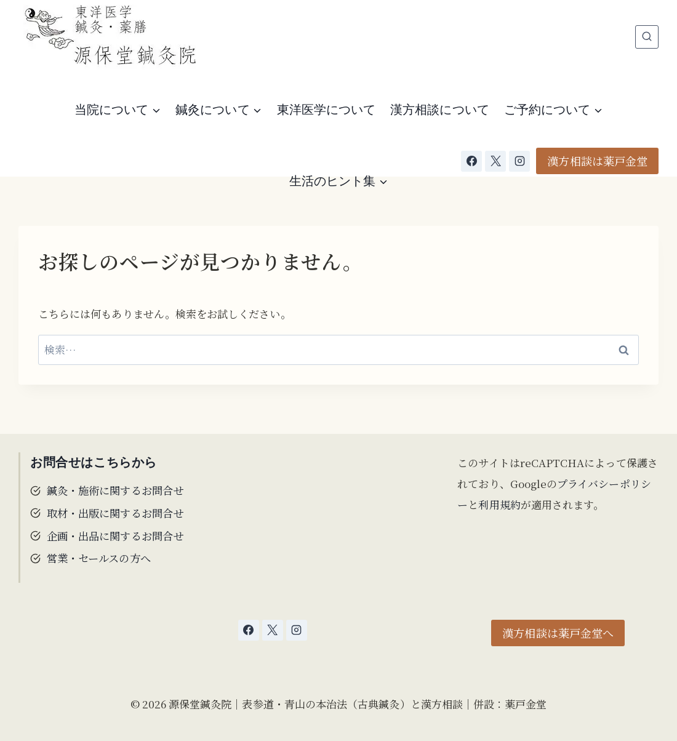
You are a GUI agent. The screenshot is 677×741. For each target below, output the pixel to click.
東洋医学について (326, 109)
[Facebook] (471, 161)
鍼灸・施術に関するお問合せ (115, 489)
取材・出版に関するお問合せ (115, 511)
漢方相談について (439, 109)
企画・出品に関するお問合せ (115, 534)
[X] (495, 161)
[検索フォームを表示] (647, 37)
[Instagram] (519, 161)
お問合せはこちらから (93, 462)
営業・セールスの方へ (99, 555)
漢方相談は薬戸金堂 (597, 161)
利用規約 (499, 504)
